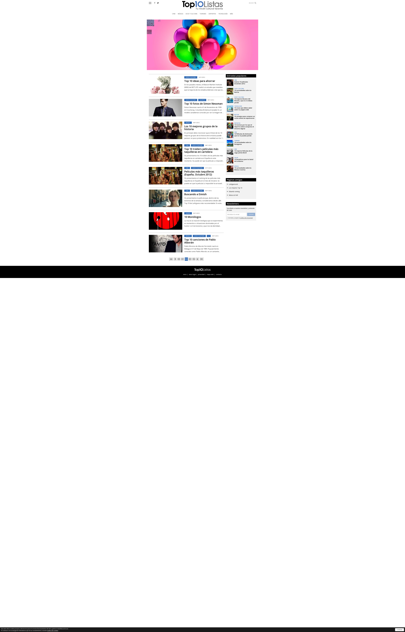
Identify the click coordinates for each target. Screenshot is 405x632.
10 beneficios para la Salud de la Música (243, 160)
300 (178, 259)
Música (180, 14)
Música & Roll (233, 195)
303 (190, 259)
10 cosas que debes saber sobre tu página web (243, 109)
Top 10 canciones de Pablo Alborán (200, 241)
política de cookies (52, 630)
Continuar (399, 629)
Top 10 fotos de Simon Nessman (203, 103)
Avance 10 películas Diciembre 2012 (241, 83)
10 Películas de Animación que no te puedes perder (243, 135)
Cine (173, 14)
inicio (185, 274)
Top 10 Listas (202, 5)
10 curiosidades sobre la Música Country (242, 169)
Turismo (203, 14)
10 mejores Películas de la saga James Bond (243, 152)
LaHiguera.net (233, 184)
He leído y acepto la (240, 218)
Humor (188, 213)
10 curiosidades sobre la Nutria (242, 91)
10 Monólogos (192, 217)
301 (182, 259)
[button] (150, 3)
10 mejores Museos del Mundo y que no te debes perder (243, 101)
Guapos (202, 100)
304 (193, 259)
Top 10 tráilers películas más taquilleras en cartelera (201, 150)
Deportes (212, 14)
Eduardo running (234, 191)
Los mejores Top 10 (235, 188)
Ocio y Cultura (191, 14)
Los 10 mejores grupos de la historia (200, 128)
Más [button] (231, 14)
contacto (219, 274)
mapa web (210, 274)
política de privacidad (246, 218)
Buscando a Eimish (195, 194)
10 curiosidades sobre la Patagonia (242, 143)
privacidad (201, 274)
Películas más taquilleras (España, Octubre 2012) (199, 173)
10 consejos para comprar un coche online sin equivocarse (244, 117)
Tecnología (223, 14)
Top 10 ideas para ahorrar (199, 81)
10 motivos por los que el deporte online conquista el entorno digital (244, 127)
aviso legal (192, 274)
